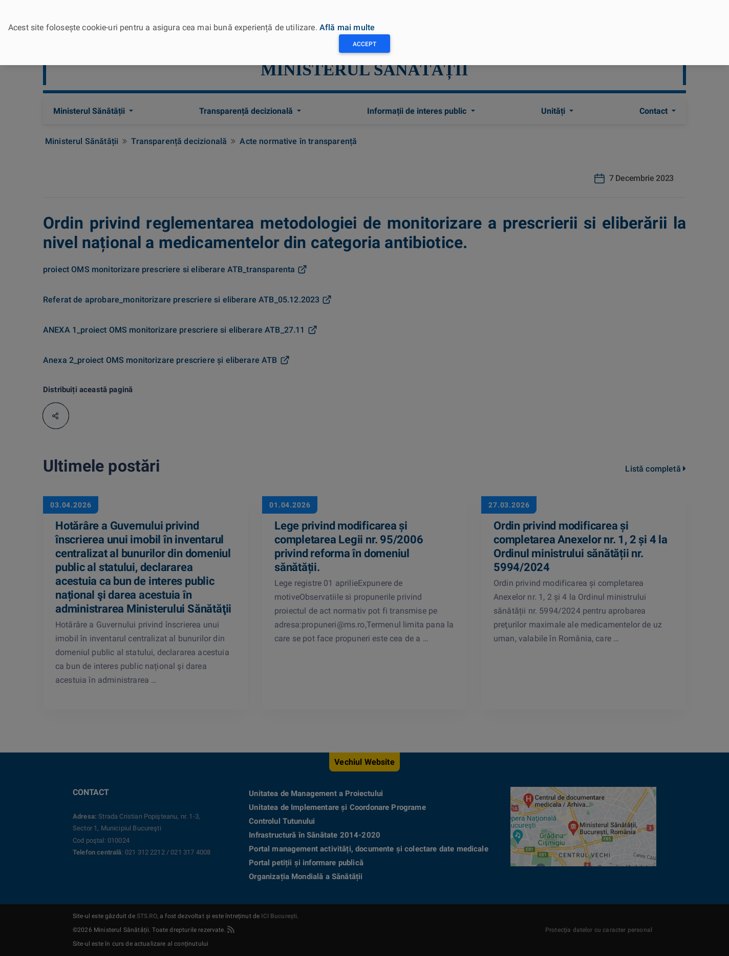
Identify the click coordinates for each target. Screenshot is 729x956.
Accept (364, 44)
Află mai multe (347, 27)
